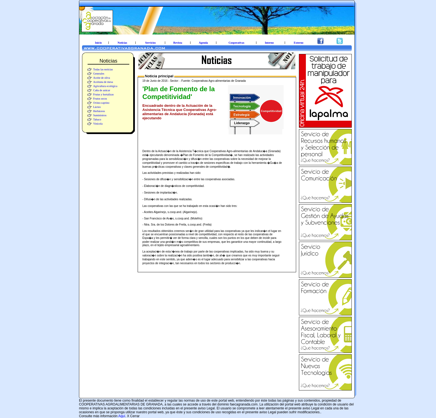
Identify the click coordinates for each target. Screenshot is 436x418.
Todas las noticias (103, 69)
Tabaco (97, 119)
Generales (98, 73)
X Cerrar (133, 416)
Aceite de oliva (101, 77)
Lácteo (97, 106)
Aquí (121, 416)
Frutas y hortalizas (103, 94)
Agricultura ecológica (105, 86)
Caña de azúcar (101, 90)
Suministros (99, 115)
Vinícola (98, 123)
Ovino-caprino (101, 102)
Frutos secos (100, 98)
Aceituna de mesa (103, 81)
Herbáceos (99, 111)
